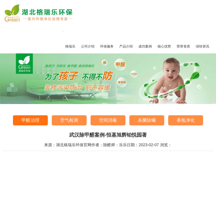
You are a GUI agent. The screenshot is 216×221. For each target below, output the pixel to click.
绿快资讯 (202, 46)
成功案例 (145, 46)
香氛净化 (186, 120)
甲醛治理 (30, 120)
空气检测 (69, 120)
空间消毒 (108, 120)
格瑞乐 (70, 46)
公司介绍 (87, 46)
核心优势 (164, 46)
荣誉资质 (183, 46)
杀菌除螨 (147, 120)
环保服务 (107, 46)
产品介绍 (126, 46)
